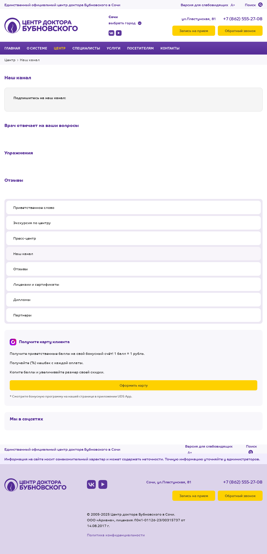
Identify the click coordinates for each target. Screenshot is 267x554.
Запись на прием (193, 31)
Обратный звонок (240, 31)
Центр (60, 48)
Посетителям (140, 48)
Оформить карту (134, 385)
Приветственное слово (33, 207)
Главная (12, 48)
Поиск (250, 5)
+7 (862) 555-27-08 (243, 18)
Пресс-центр (24, 238)
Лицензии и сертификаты (36, 284)
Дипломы (21, 299)
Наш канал (23, 253)
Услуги (113, 48)
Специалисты (86, 48)
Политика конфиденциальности (116, 535)
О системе (37, 48)
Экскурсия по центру (32, 222)
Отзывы (20, 269)
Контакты (170, 48)
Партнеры (22, 315)
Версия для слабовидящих (204, 5)
